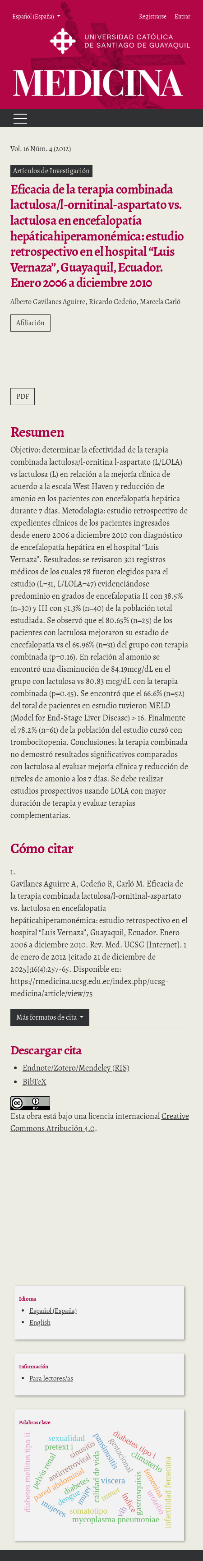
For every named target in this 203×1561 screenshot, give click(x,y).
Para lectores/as (51, 1378)
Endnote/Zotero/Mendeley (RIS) (76, 1067)
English (40, 1322)
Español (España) (53, 1310)
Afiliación (30, 323)
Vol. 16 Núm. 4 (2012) (40, 149)
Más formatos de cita (47, 1017)
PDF (22, 397)
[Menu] (16, 118)
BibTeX (34, 1081)
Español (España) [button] (33, 16)
